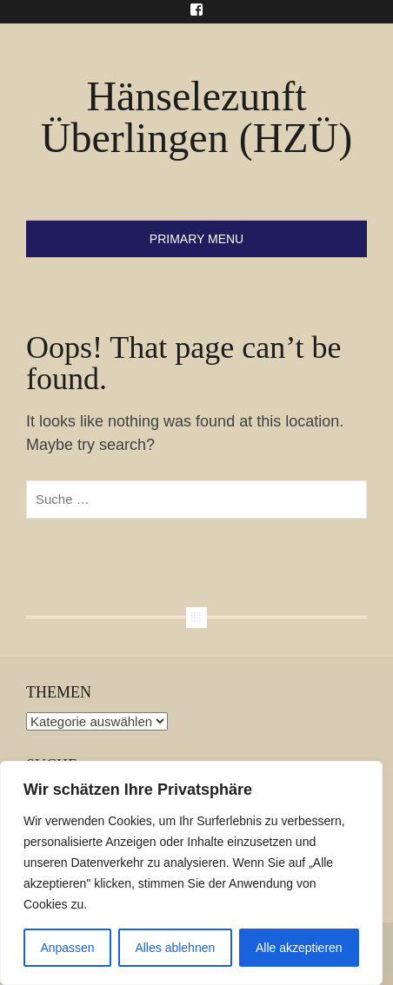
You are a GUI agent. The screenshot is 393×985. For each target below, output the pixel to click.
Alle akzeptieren (299, 948)
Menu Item (196, 10)
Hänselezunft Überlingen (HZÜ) (197, 117)
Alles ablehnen (175, 948)
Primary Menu (196, 239)
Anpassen (67, 948)
